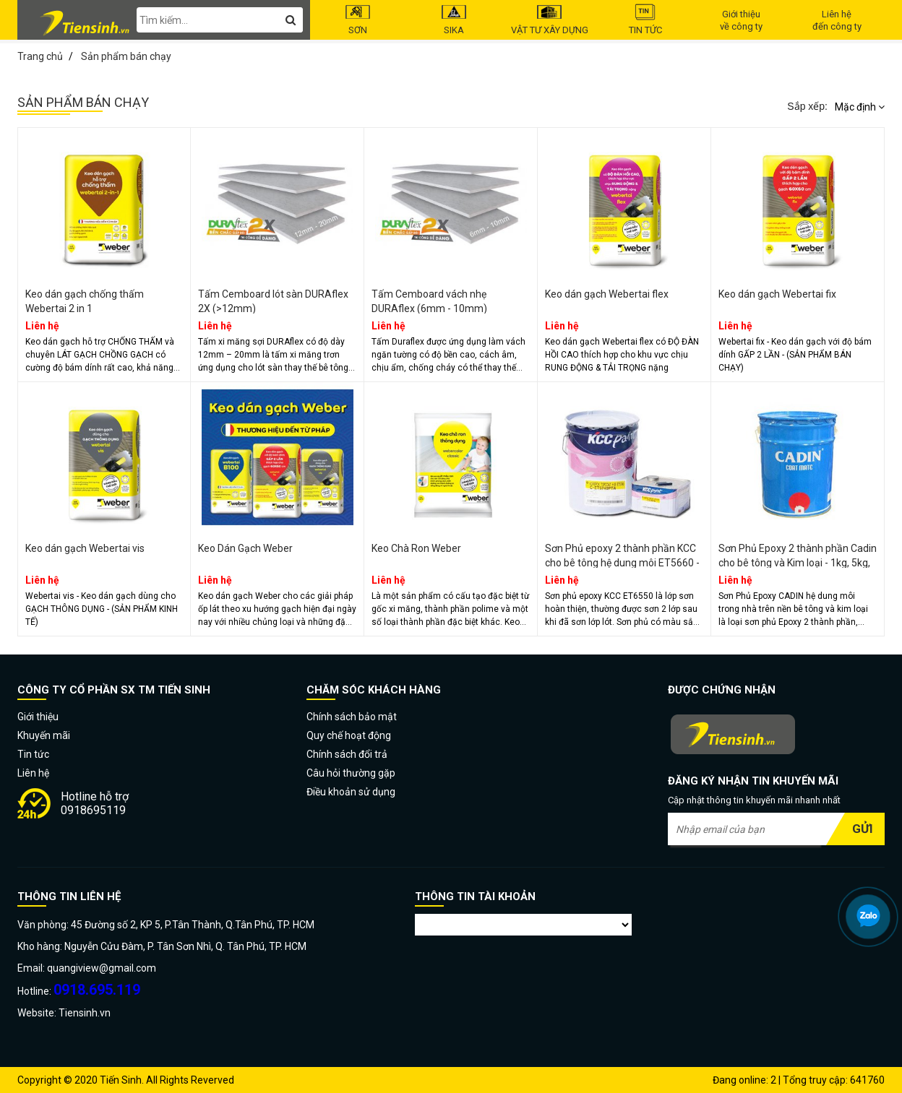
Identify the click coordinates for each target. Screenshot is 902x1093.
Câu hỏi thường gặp (350, 773)
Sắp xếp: (807, 106)
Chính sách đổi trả (346, 754)
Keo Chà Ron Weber (416, 548)
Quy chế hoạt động (348, 735)
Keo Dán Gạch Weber (245, 548)
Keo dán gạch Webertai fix (777, 294)
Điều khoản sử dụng (350, 792)
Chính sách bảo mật (351, 716)
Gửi (862, 828)
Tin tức (645, 19)
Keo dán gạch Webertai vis (85, 548)
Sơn (358, 19)
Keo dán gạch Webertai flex (607, 294)
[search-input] (220, 20)
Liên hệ (33, 773)
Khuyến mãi (43, 735)
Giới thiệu (38, 716)
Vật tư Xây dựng (549, 19)
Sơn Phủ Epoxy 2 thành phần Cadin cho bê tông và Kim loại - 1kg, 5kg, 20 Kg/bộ (797, 563)
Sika (454, 19)
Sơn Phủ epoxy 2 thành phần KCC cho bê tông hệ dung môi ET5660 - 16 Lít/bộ (622, 563)
